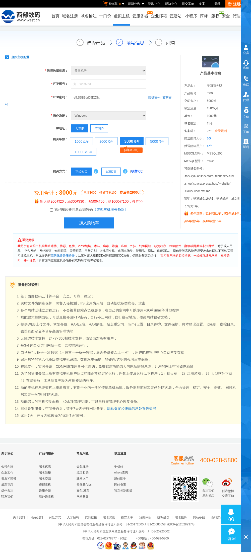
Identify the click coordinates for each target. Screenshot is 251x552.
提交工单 (188, 4)
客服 (246, 68)
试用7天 (109, 172)
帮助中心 (171, 4)
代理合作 (240, 16)
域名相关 (83, 472)
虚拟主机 (122, 16)
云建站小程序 (183, 16)
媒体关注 (7, 490)
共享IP (77, 128)
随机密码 (154, 97)
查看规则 (221, 131)
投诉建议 (163, 517)
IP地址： (62, 128)
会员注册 (83, 466)
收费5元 (136, 171)
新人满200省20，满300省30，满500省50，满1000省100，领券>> (89, 201)
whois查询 (121, 472)
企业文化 (7, 472)
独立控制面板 (123, 490)
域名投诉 (181, 517)
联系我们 (7, 496)
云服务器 (140, 14)
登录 (217, 4)
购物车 (114, 4)
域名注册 (70, 16)
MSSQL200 (214, 153)
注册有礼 (237, 4)
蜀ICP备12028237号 (181, 524)
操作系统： (59, 115)
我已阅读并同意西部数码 (91, 209)
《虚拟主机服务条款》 (110, 209)
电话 (246, 85)
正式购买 (79, 172)
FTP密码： (59, 97)
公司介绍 (7, 466)
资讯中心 (154, 4)
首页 (55, 16)
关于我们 (19, 517)
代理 (246, 100)
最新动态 (7, 484)
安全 (226, 16)
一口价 (105, 16)
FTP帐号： (59, 84)
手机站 (118, 466)
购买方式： (60, 171)
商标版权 (210, 15)
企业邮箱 (159, 16)
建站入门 (83, 478)
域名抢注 (89, 16)
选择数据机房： (56, 70)
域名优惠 (45, 466)
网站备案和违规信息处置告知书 (131, 409)
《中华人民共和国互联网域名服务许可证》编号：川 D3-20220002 (125, 531)
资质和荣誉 (8, 478)
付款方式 (55, 517)
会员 (246, 53)
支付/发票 (83, 490)
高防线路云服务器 (63, 255)
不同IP (97, 128)
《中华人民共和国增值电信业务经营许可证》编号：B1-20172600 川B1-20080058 (110, 524)
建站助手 (120, 478)
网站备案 (83, 496)
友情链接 (91, 517)
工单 (246, 132)
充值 (246, 117)
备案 (202, 4)
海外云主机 (46, 496)
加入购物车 (89, 223)
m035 (210, 161)
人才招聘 (73, 517)
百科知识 (217, 517)
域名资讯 (109, 517)
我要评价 (145, 517)
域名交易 (45, 478)
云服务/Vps (84, 484)
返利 (246, 147)
